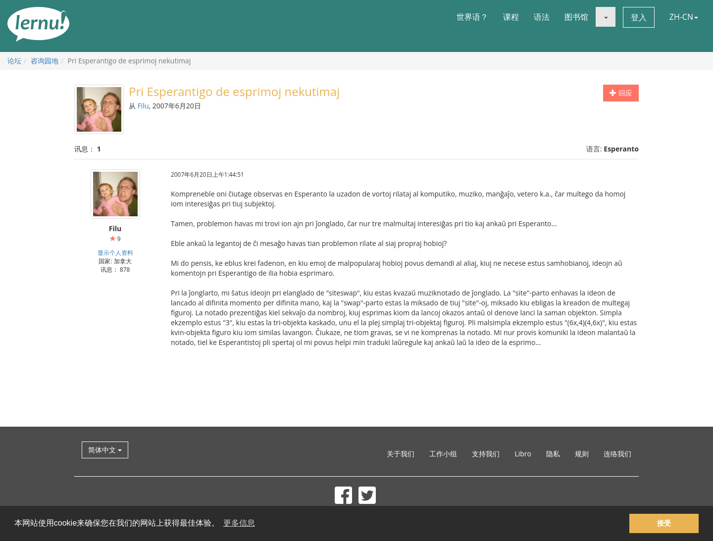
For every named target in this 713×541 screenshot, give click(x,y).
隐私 (553, 453)
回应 (621, 93)
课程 (511, 16)
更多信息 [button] (239, 523)
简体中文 (105, 449)
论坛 (14, 60)
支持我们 (486, 453)
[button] (605, 17)
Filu (143, 105)
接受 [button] (664, 523)
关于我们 (400, 453)
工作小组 (443, 453)
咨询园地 (44, 60)
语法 (542, 16)
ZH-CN (683, 16)
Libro (522, 453)
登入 (639, 17)
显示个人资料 (115, 252)
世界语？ (472, 16)
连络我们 (617, 453)
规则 (582, 453)
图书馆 (576, 16)
